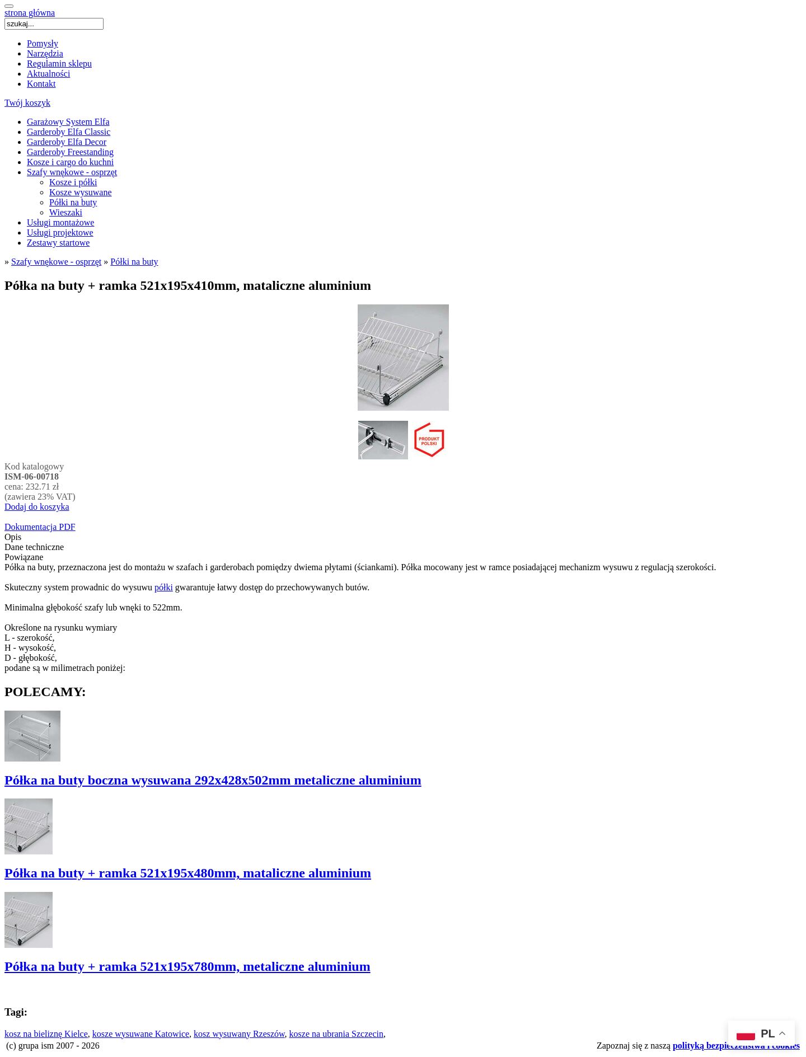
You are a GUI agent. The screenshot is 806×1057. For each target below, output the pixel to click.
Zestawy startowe (58, 242)
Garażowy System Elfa (68, 121)
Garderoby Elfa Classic (68, 132)
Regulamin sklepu (59, 63)
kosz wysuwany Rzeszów (239, 1034)
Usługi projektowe (60, 232)
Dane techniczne (34, 547)
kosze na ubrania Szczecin (336, 1034)
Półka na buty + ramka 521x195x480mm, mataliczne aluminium (187, 873)
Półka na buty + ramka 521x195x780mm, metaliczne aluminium (187, 966)
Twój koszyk (27, 102)
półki (163, 587)
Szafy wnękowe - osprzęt (72, 172)
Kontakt (41, 83)
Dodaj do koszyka (36, 506)
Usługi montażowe (60, 222)
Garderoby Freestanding (70, 152)
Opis (12, 537)
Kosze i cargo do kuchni (70, 162)
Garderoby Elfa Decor (66, 142)
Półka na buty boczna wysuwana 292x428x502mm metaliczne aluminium (212, 780)
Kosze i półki (73, 182)
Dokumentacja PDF (40, 527)
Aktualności (48, 73)
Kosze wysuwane (80, 192)
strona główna (29, 12)
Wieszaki (65, 212)
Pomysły (42, 43)
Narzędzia (45, 53)
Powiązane (23, 557)
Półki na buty (73, 202)
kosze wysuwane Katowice (140, 1034)
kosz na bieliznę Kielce (46, 1034)
